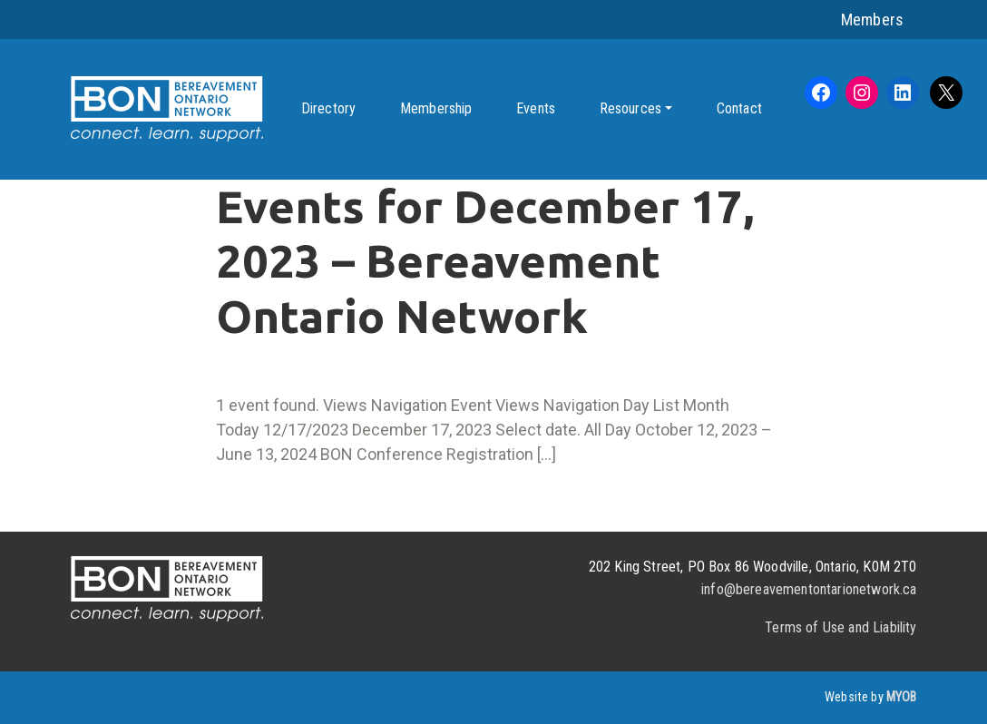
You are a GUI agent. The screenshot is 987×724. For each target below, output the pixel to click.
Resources (630, 108)
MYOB (901, 697)
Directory (328, 108)
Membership (436, 108)
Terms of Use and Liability (840, 627)
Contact (739, 108)
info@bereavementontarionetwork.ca (808, 589)
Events (535, 108)
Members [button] (872, 19)
